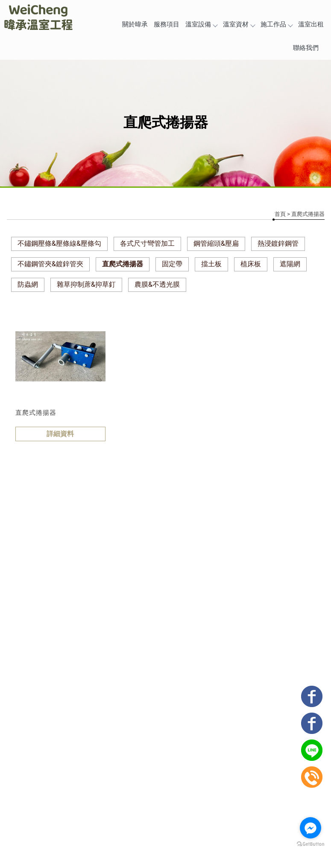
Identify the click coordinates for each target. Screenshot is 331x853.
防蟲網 (28, 284)
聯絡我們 (306, 48)
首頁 (280, 214)
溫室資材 (239, 24)
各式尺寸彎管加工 (147, 243)
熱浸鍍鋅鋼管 (278, 243)
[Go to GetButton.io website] (310, 844)
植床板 (250, 264)
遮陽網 (290, 264)
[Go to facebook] (310, 827)
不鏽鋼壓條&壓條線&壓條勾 (59, 243)
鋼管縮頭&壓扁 (216, 243)
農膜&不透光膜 (157, 284)
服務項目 (166, 24)
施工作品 (276, 24)
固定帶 (172, 264)
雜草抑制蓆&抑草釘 (86, 284)
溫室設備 (201, 24)
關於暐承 (135, 24)
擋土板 (211, 264)
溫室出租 (311, 24)
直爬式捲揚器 (122, 264)
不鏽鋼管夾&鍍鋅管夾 (50, 264)
